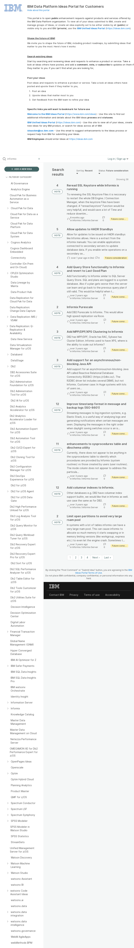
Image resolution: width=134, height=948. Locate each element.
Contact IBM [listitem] (56, 594)
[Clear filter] (39, 159)
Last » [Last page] (107, 557)
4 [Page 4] (87, 557)
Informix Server (90, 220)
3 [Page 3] (81, 557)
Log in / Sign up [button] (118, 158)
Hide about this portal (38, 10)
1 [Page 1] (70, 557)
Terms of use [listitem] (92, 594)
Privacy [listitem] (74, 594)
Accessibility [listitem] (112, 594)
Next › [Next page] (96, 557)
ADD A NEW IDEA (21, 169)
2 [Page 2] (75, 557)
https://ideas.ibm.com (118, 28)
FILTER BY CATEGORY (19, 177)
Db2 (92, 258)
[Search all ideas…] (22, 159)
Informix (76, 220)
